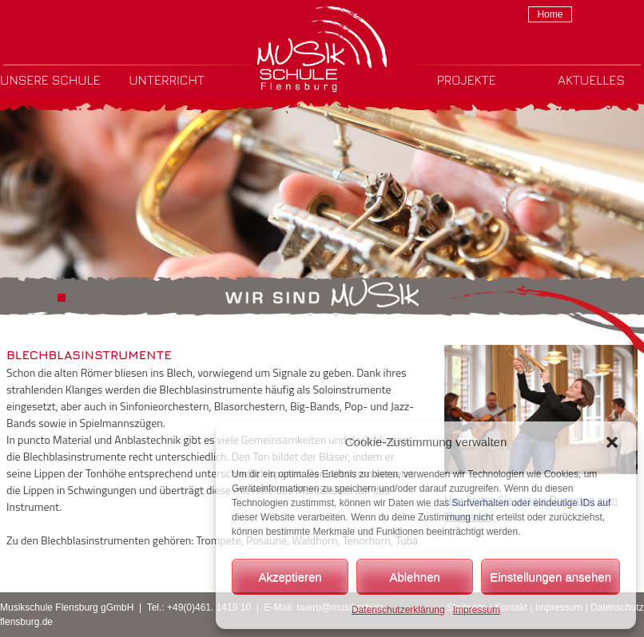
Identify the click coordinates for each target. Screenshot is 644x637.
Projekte (466, 80)
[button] (612, 442)
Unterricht (167, 80)
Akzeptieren (289, 577)
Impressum (476, 609)
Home (550, 14)
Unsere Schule (50, 80)
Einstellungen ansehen (550, 577)
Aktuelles (591, 80)
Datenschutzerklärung (398, 609)
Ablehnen (414, 577)
